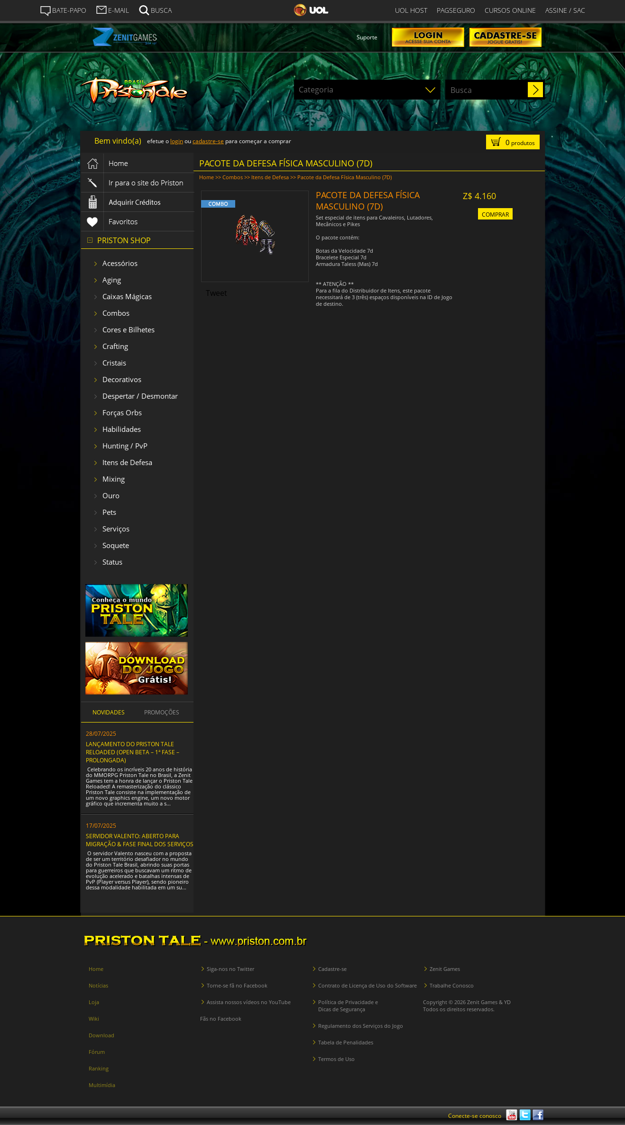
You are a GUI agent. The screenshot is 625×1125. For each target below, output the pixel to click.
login (176, 141)
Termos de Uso (336, 1058)
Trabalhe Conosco (452, 985)
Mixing (113, 479)
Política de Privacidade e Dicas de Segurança (348, 1005)
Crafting (115, 346)
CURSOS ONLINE (510, 10)
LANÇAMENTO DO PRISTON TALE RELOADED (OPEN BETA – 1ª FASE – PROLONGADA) (132, 752)
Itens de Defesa (127, 462)
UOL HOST (411, 10)
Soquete (115, 545)
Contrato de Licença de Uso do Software (367, 985)
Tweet (216, 293)
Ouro (110, 495)
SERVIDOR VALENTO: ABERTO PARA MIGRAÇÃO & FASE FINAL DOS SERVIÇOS (139, 840)
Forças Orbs (122, 412)
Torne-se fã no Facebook (237, 985)
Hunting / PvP (124, 445)
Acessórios (120, 263)
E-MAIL (112, 9)
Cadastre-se (332, 968)
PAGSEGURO (456, 10)
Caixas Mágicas (127, 296)
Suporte (367, 37)
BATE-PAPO (63, 10)
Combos (115, 313)
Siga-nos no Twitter (230, 968)
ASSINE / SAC (565, 10)
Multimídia (102, 1084)
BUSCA (155, 9)
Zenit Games (445, 968)
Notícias (98, 985)
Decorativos (121, 379)
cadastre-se (208, 141)
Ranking (99, 1068)
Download (101, 1035)
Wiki (94, 1018)
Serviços (115, 528)
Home (206, 177)
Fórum (97, 1051)
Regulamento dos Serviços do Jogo (360, 1025)
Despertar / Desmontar (140, 396)
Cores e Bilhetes (128, 329)
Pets (109, 512)
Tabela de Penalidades (345, 1042)
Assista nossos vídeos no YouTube (249, 1002)
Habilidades (121, 429)
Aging (111, 279)
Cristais (114, 362)
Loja (94, 1002)
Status (112, 562)
